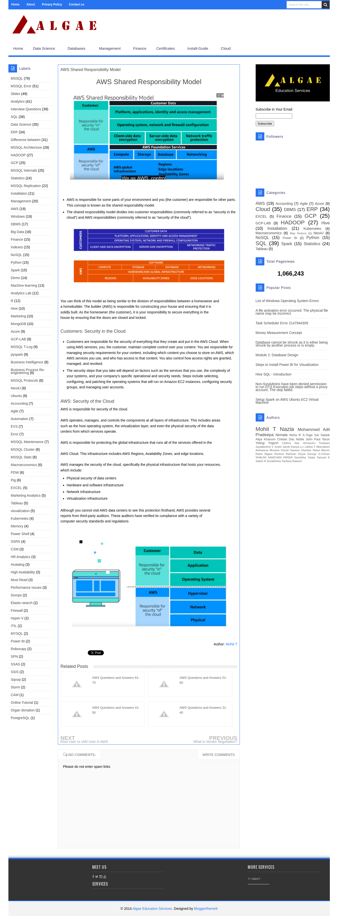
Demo (15, 278)
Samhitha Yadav (304, 457)
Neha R (295, 435)
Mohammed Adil (314, 429)
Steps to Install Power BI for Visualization (287, 365)
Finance (17, 239)
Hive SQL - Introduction (274, 374)
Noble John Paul (308, 439)
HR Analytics (20, 557)
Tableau (17, 503)
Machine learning (24, 285)
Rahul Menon (321, 450)
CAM (15, 695)
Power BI (18, 641)
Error (15, 434)
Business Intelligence (27, 362)
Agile (15, 411)
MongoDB (18, 324)
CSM (15, 549)
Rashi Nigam (264, 453)
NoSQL (16, 255)
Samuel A (323, 457)
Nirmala (282, 435)
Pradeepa (265, 434)
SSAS (15, 664)
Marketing (18, 316)
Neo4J (16, 388)
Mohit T (231, 644)
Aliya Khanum (266, 439)
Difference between (26, 140)
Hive (14, 308)
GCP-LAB (18, 339)
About (30, 4)
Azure (15, 331)
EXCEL (16, 488)
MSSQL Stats (21, 457)
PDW (15, 472)
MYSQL (17, 633)
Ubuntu (16, 396)
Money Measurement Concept (279, 333)
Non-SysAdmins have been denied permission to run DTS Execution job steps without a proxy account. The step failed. (292, 387)
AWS (15, 209)
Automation (19, 419)
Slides (15, 94)
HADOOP (18, 155)
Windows (18, 216)
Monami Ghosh (279, 450)
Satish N (261, 461)
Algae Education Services (152, 909)
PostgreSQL (20, 718)
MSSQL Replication (26, 186)
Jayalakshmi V (265, 446)
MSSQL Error (21, 86)
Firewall (17, 610)
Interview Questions (26, 109)
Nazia (287, 429)
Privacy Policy (52, 4)
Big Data (17, 232)
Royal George (307, 453)
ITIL (14, 626)
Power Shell (20, 534)
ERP (14, 132)
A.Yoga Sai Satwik (316, 435)
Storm (15, 687)
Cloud (263, 209)
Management (21, 201)
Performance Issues (26, 587)
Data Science (21, 124)
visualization (20, 511)
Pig (13, 480)
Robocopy (18, 649)
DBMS (16, 224)
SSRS (15, 541)
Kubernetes (20, 518)
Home (15, 4)
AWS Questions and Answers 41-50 (116, 710)
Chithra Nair (290, 443)
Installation (19, 193)
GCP (14, 163)
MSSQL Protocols (24, 380)
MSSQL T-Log (22, 347)
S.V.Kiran (324, 453)
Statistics (18, 178)
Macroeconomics (24, 465)
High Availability (23, 572)
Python (16, 262)
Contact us (76, 4)
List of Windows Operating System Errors (287, 301)
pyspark (17, 354)
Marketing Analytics (26, 495)
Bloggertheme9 (206, 909)
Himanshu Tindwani (316, 443)
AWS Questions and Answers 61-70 (116, 680)
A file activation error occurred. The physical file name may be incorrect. (292, 311)
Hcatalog (17, 564)
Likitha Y (310, 446)
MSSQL (17, 78)
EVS (14, 426)
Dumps (16, 595)
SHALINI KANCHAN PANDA (274, 457)
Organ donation (23, 710)
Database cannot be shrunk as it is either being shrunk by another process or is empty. (292, 343)
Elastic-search (22, 603)
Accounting (19, 403)
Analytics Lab (21, 293)
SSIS (15, 672)
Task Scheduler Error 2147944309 (282, 323)
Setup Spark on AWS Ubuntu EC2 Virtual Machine (287, 401)
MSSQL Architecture (26, 147)
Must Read (19, 580)
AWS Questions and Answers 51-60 (203, 680)
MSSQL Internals (24, 170)
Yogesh (273, 443)
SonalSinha (274, 461)
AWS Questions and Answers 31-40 (203, 710)
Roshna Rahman (285, 453)
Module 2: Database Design (277, 355)
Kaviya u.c (297, 446)
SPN (14, 656)
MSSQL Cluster (23, 449)
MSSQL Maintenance (27, 442)
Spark (15, 270)
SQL (14, 117)
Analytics (18, 101)
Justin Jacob (282, 446)
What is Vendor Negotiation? (215, 742)
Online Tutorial (22, 703)
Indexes (17, 247)
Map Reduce (298, 233)
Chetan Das (285, 439)
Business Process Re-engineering (28, 371)
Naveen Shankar (301, 450)
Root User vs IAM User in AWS (84, 742)
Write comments (219, 755)
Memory (17, 526)
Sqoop (16, 679)
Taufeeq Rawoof (292, 461)
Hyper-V (17, 618)
